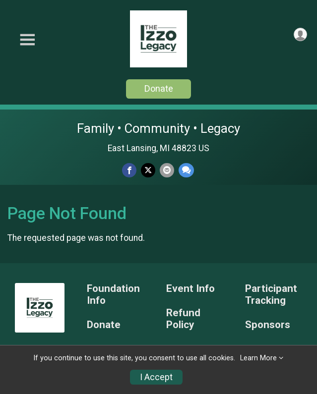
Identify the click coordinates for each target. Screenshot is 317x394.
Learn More (258, 358)
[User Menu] (300, 34)
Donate (158, 88)
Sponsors (267, 325)
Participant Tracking (271, 294)
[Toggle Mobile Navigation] (27, 40)
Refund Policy (183, 319)
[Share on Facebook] (129, 170)
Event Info (190, 288)
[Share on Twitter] (148, 170)
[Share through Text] (186, 170)
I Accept (156, 377)
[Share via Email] (167, 170)
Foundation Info (113, 294)
